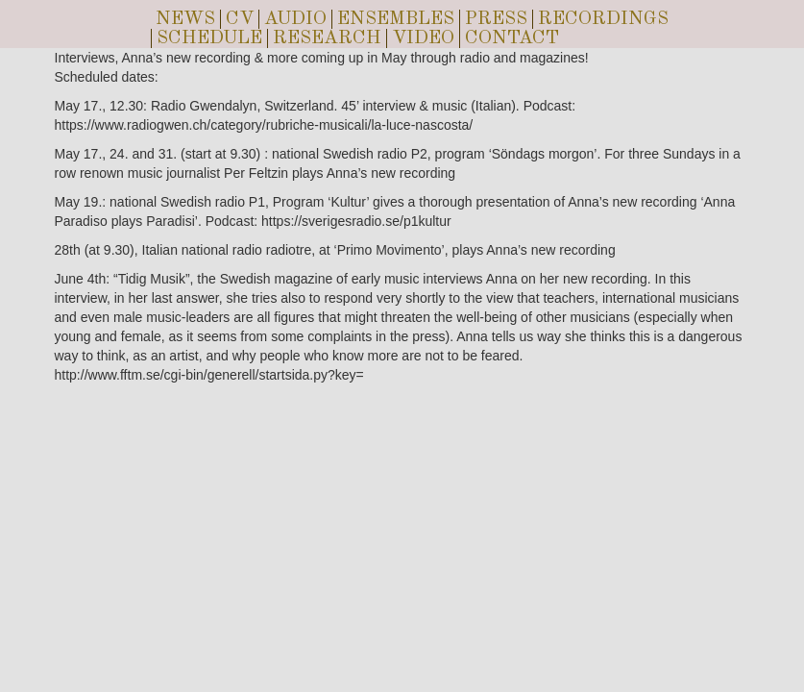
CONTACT (512, 38)
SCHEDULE (209, 38)
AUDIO (295, 19)
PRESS (496, 19)
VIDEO (423, 38)
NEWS (185, 19)
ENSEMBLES (395, 19)
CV (240, 19)
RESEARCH (327, 38)
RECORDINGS (603, 19)
